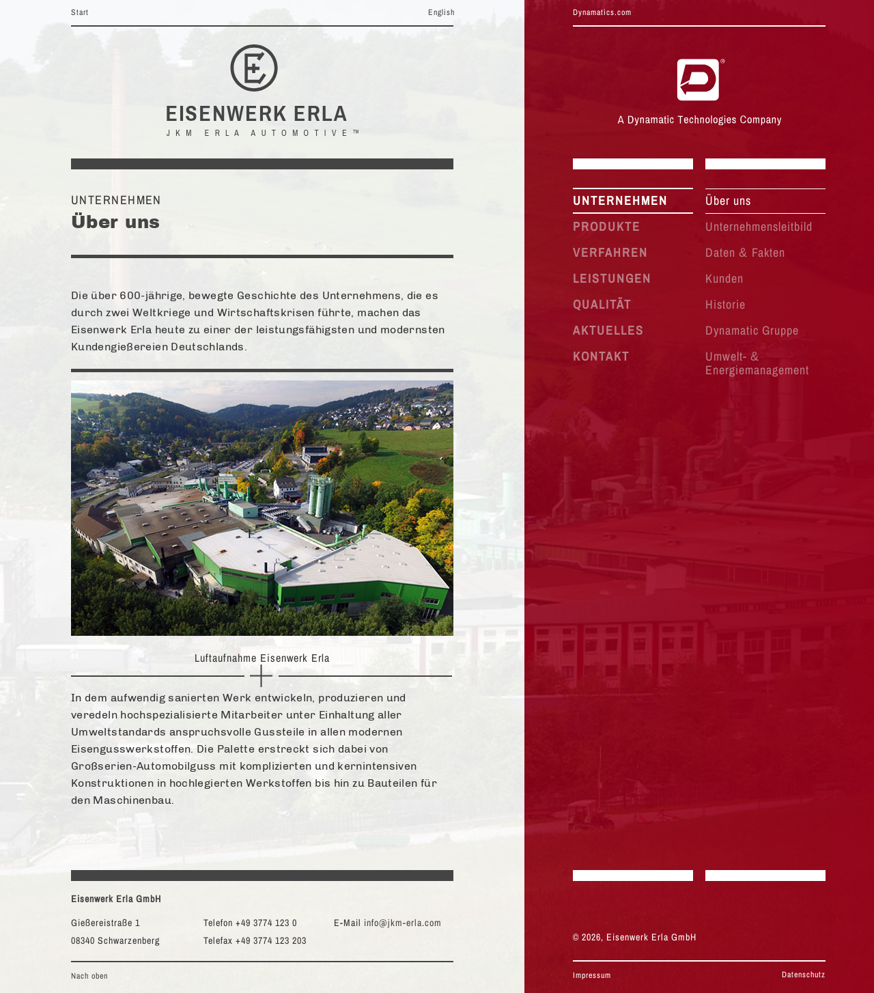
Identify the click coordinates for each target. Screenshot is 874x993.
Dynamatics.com (602, 12)
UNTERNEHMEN (620, 200)
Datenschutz (804, 974)
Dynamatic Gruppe (752, 330)
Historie (725, 304)
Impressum (592, 975)
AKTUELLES (608, 330)
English (441, 12)
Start (80, 12)
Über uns (728, 200)
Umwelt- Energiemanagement (757, 363)
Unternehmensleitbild (759, 226)
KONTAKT (601, 356)
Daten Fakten (745, 252)
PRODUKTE (606, 226)
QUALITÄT (602, 304)
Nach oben (89, 975)
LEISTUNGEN (612, 278)
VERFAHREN (610, 252)
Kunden (724, 278)
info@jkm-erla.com (403, 923)
